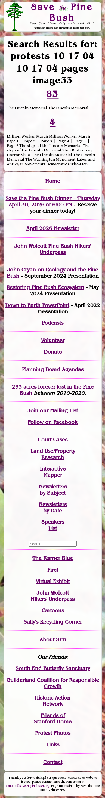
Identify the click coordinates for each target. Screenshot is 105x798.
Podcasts (52, 323)
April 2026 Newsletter (52, 228)
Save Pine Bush (62, 12)
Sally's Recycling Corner (53, 622)
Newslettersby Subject (53, 490)
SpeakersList (52, 525)
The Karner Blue (52, 558)
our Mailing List (58, 410)
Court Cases (52, 440)
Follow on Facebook (53, 422)
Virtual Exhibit (53, 581)
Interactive (53, 469)
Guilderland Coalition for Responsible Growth (53, 683)
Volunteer (52, 340)
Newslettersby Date (53, 507)
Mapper (53, 475)
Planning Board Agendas (53, 369)
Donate (53, 352)
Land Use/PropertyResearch (52, 454)
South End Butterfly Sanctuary (53, 668)
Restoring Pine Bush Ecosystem (45, 287)
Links (52, 744)
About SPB (53, 639)
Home (52, 181)
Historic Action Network (52, 701)
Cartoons (53, 610)
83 (53, 93)
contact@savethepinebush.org (28, 786)
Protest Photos (52, 733)
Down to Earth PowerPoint (37, 305)
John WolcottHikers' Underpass (53, 596)
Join (33, 410)
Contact (52, 762)
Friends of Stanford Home (53, 718)
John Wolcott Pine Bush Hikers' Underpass (52, 249)
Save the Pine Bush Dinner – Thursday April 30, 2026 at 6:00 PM (52, 201)
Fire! (52, 570)
